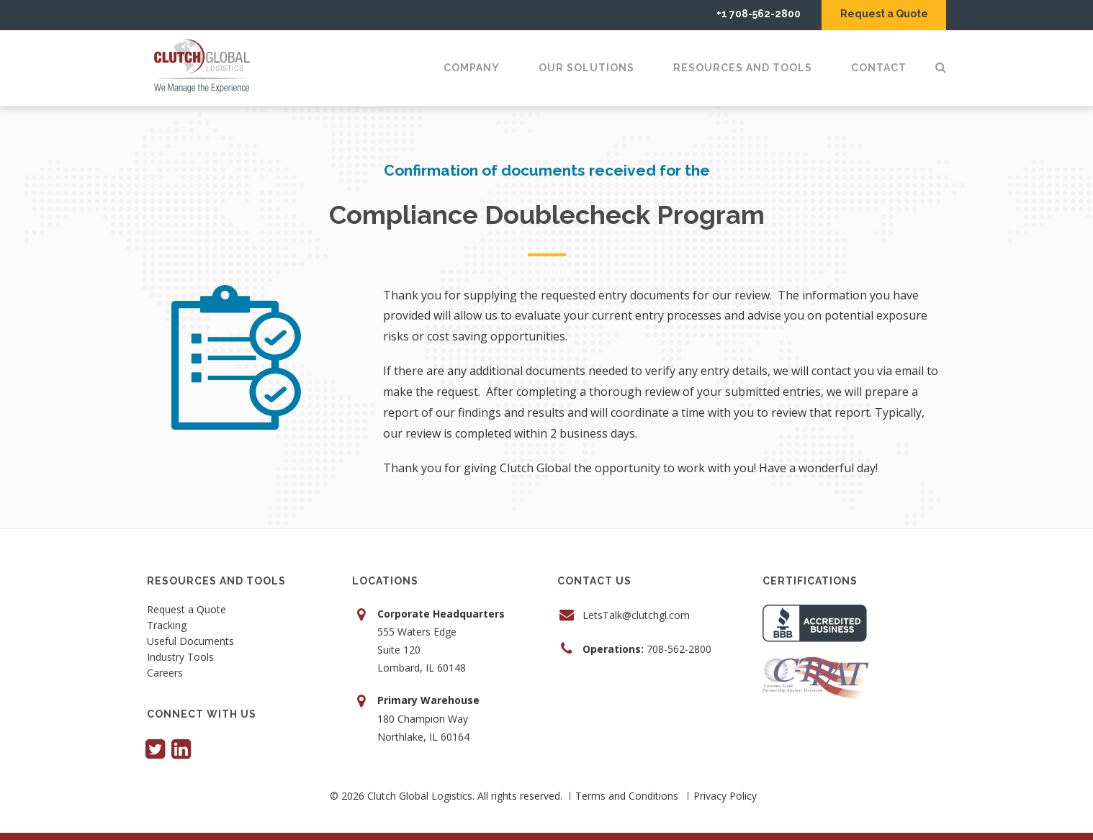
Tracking (166, 626)
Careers (165, 673)
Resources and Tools (742, 67)
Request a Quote (883, 13)
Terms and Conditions (626, 796)
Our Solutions (586, 67)
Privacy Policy (725, 796)
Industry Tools (180, 658)
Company (472, 67)
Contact (879, 67)
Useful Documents (190, 642)
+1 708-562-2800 (755, 13)
